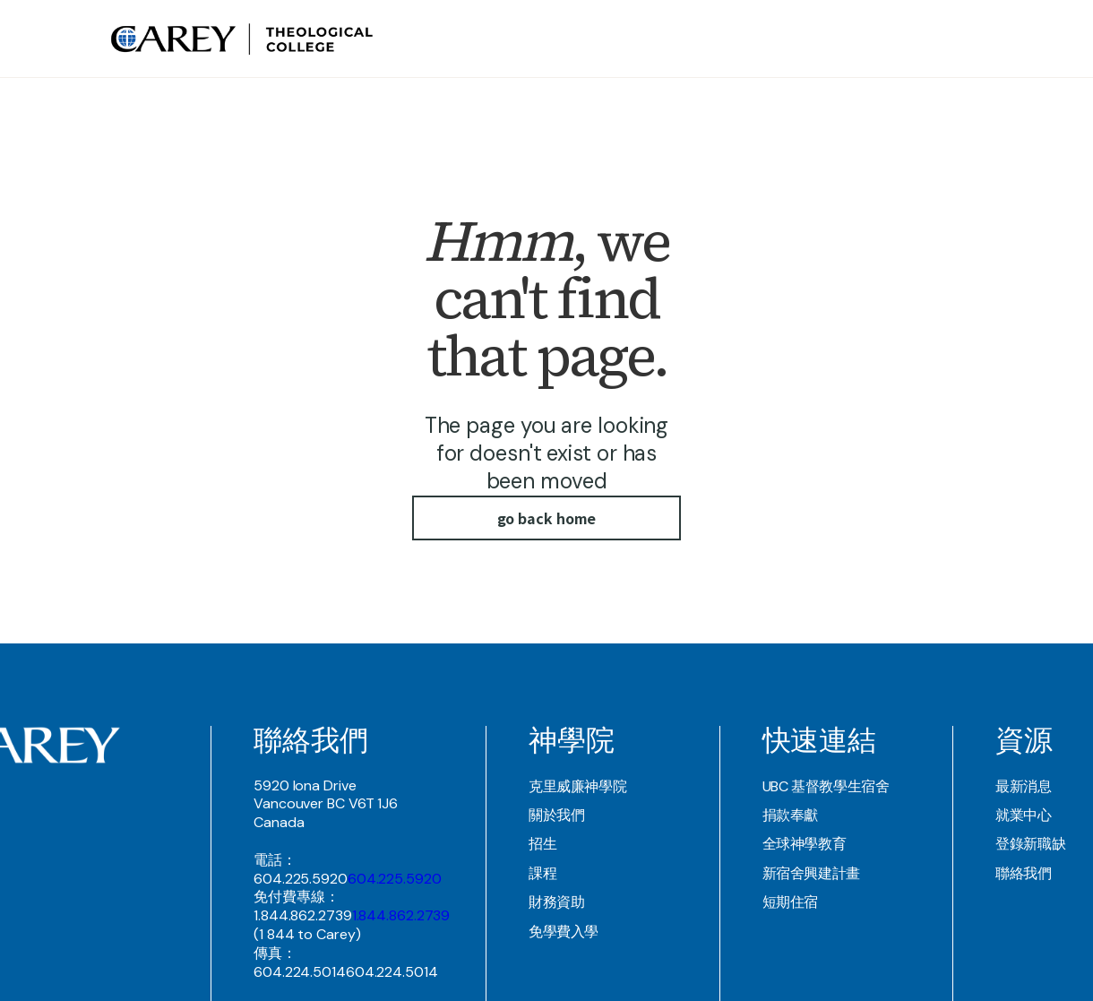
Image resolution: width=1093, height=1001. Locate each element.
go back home (547, 518)
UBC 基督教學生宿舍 (826, 786)
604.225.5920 (395, 878)
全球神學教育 (804, 843)
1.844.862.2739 (401, 915)
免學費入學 (563, 931)
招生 (542, 843)
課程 (542, 873)
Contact (929, 38)
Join (970, 38)
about (598, 38)
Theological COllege (687, 38)
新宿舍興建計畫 (811, 873)
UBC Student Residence (829, 38)
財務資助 (557, 902)
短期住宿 (790, 902)
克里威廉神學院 (577, 786)
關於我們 (557, 815)
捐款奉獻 (790, 815)
